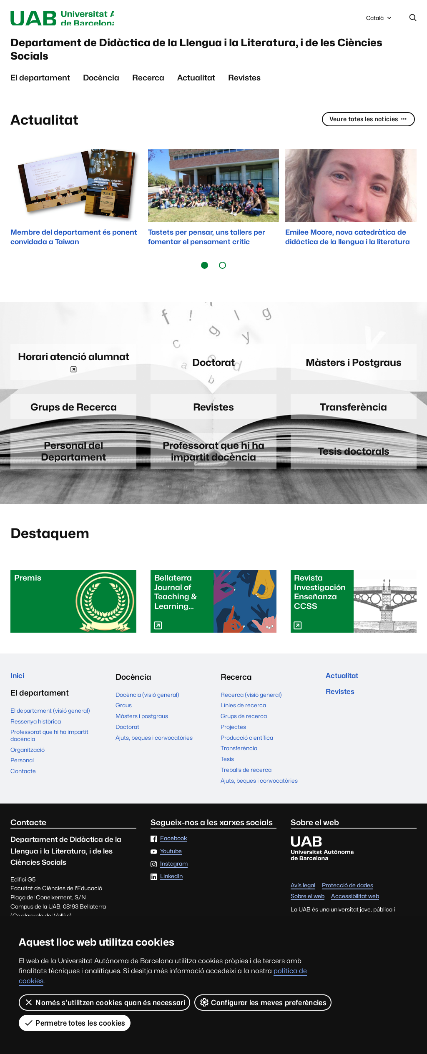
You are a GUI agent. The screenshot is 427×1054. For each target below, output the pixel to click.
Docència (101, 87)
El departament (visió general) (50, 726)
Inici (18, 690)
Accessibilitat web (355, 910)
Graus (124, 719)
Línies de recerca (243, 719)
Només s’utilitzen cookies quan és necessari (104, 1002)
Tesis (227, 772)
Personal (22, 776)
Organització (27, 765)
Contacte (23, 786)
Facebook (173, 852)
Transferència (239, 762)
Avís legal (303, 899)
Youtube (171, 865)
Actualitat (196, 87)
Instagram (174, 877)
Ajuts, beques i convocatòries (154, 751)
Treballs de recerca (246, 783)
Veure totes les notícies (366, 129)
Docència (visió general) (147, 708)
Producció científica (247, 751)
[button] (205, 275)
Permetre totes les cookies (75, 1023)
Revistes (244, 87)
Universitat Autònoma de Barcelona (84, 18)
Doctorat (127, 740)
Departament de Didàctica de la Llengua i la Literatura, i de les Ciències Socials (212, 55)
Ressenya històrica (35, 737)
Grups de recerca (244, 729)
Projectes (233, 740)
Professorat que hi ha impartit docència (49, 751)
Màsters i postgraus (142, 729)
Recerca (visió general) (251, 708)
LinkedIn (171, 890)
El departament (40, 87)
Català (379, 20)
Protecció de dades (347, 899)
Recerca (148, 87)
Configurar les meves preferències (263, 1002)
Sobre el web (307, 910)
